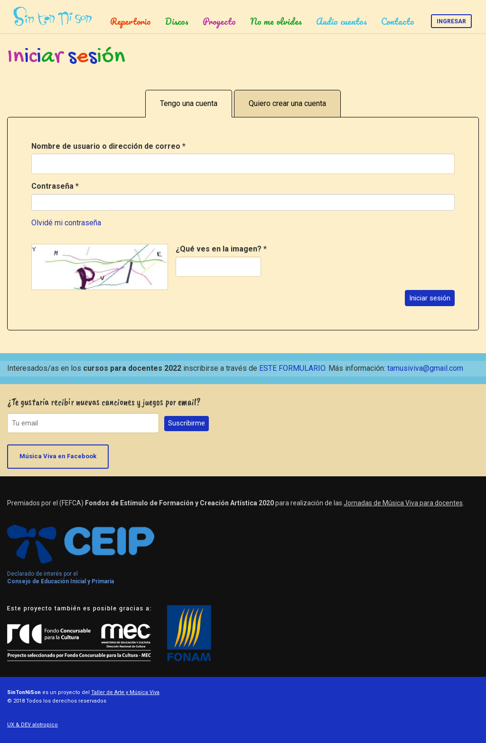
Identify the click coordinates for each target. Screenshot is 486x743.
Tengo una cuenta (188, 103)
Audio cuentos (341, 21)
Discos (176, 21)
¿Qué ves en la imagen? (221, 248)
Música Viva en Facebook (57, 456)
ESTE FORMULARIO (292, 368)
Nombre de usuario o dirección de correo (108, 146)
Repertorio (130, 21)
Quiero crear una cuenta (287, 103)
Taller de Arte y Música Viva (125, 692)
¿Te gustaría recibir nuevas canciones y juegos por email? (104, 402)
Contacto (397, 21)
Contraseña (55, 186)
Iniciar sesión (429, 298)
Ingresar (451, 21)
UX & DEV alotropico (32, 725)
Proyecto (219, 21)
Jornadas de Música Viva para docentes (403, 503)
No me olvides (276, 21)
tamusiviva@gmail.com (425, 368)
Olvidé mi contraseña (66, 222)
